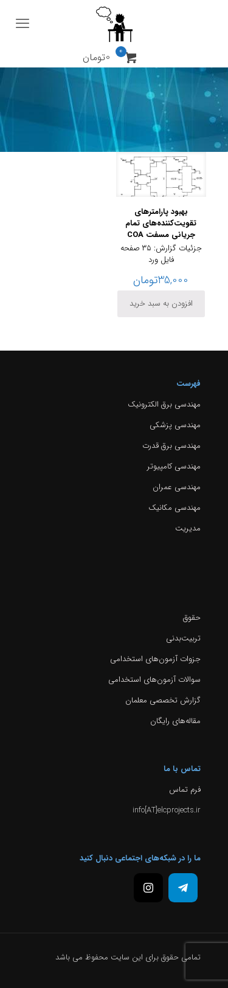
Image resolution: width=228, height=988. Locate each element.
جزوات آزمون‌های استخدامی (155, 659)
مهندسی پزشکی (175, 425)
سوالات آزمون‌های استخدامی (154, 679)
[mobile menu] (22, 24)
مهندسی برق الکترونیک (164, 404)
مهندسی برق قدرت (171, 445)
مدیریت (188, 528)
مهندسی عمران (177, 487)
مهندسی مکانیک (174, 507)
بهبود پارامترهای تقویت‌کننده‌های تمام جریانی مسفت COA (160, 223)
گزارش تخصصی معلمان (163, 700)
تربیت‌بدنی (183, 638)
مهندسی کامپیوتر (174, 466)
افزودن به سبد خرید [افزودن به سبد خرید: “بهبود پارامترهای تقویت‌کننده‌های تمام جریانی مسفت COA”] (161, 303)
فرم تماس (185, 789)
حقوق (192, 617)
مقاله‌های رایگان (175, 721)
